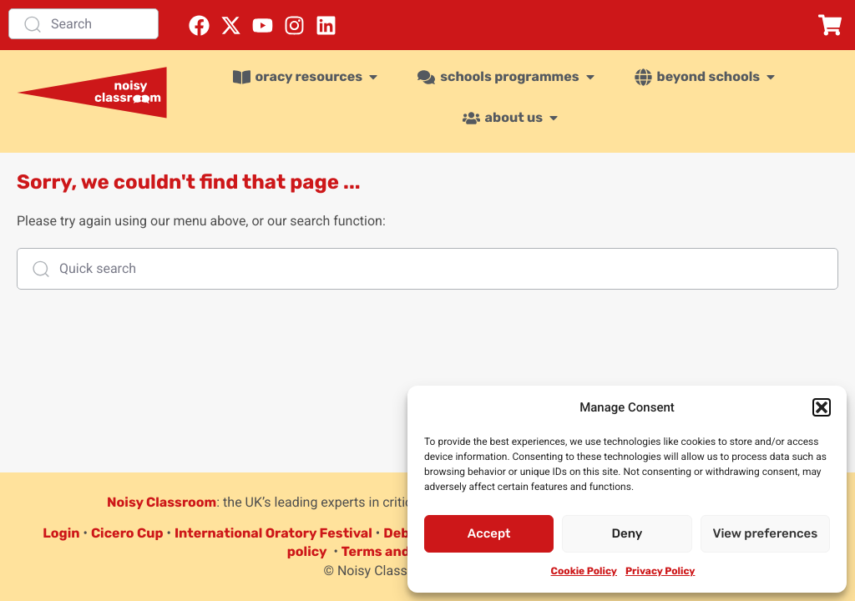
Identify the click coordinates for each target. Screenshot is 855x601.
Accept (489, 533)
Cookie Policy (584, 571)
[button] (821, 407)
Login (61, 533)
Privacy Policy (660, 571)
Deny (627, 533)
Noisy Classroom (161, 502)
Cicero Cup (127, 533)
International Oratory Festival (273, 533)
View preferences (764, 533)
